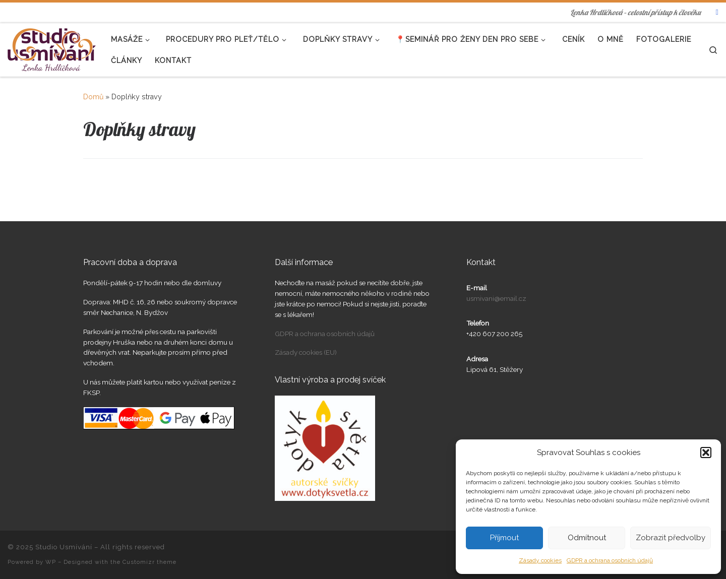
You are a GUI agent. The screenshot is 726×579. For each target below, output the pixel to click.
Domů (93, 97)
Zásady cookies (540, 560)
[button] (706, 452)
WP (50, 561)
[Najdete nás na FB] (717, 12)
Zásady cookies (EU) (306, 352)
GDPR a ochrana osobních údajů (610, 560)
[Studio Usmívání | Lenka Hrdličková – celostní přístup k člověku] (52, 47)
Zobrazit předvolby (670, 537)
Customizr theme (149, 561)
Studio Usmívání (63, 547)
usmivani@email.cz (496, 298)
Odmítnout (587, 537)
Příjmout (504, 537)
